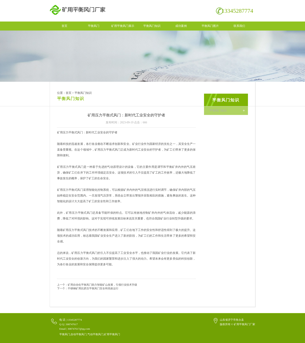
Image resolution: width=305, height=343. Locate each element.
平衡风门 (93, 25)
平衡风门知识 (152, 25)
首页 (64, 25)
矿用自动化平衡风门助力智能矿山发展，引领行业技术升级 (102, 284)
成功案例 (181, 25)
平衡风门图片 (210, 25)
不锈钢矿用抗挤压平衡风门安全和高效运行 (93, 288)
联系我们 (239, 25)
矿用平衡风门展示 (122, 25)
